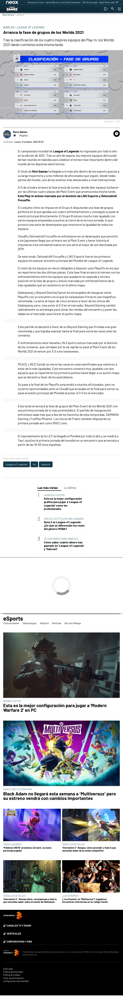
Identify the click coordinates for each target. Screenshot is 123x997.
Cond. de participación (13, 978)
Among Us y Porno (36, 2)
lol (34, 464)
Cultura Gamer (11, 623)
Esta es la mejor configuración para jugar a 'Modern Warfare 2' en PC (55, 707)
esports (45, 464)
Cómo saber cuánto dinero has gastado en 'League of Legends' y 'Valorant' (64, 546)
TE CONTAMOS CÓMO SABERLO (61, 538)
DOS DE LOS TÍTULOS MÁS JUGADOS (63, 518)
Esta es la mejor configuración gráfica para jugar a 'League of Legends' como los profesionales (63, 503)
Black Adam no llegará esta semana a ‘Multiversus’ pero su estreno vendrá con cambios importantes (59, 796)
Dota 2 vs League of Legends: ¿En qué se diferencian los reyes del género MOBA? (64, 525)
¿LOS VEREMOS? (70, 895)
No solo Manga (73, 623)
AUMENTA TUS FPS (54, 495)
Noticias (56, 623)
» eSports (19, 14)
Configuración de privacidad (16, 981)
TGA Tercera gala (90, 2)
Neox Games (8, 14)
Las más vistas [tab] (47, 488)
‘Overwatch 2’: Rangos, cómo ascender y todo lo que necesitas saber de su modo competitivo (89, 849)
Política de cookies (11, 975)
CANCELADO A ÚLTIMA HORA (17, 789)
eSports (13, 618)
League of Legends (16, 464)
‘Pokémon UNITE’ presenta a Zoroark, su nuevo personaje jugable (27, 849)
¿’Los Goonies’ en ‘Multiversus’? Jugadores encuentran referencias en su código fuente (85, 900)
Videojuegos (30, 623)
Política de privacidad (13, 972)
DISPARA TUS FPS (12, 701)
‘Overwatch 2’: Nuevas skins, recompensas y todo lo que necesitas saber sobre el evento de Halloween (30, 900)
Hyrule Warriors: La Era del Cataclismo (63, 2)
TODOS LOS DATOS (12, 844)
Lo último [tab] (70, 488)
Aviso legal (8, 969)
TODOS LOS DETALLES (73, 844)
